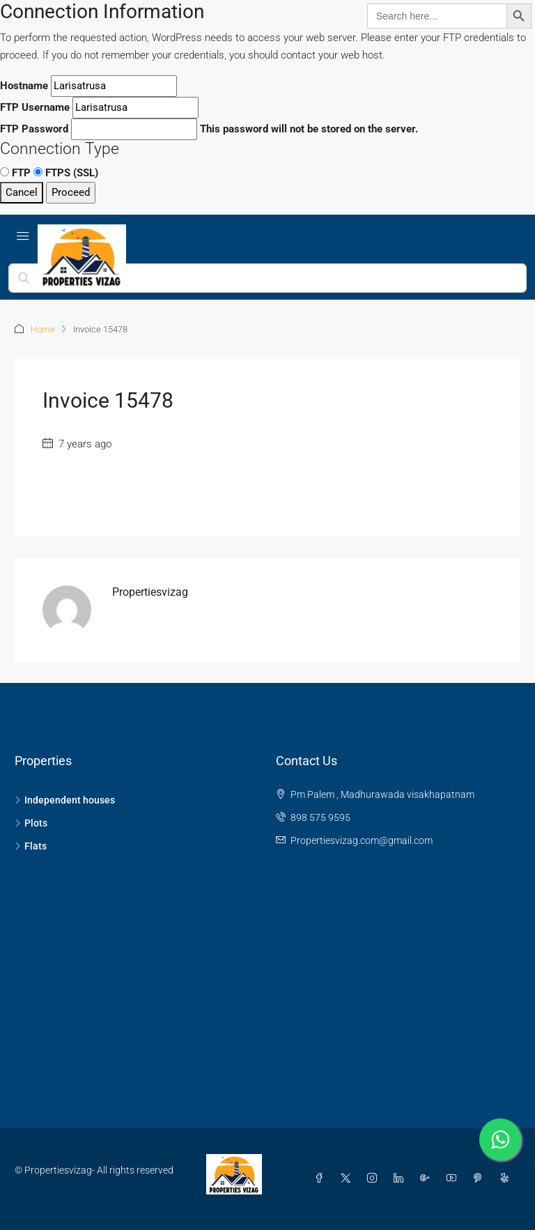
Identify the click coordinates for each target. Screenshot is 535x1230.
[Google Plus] (427, 1178)
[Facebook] (321, 1178)
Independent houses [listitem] (65, 800)
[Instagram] (374, 1178)
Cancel (22, 192)
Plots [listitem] (31, 823)
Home (43, 329)
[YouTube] (454, 1178)
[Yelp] (507, 1178)
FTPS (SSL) (65, 173)
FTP (15, 173)
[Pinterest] (480, 1178)
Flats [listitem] (31, 846)
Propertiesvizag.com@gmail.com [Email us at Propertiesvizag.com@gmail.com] (361, 840)
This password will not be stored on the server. (209, 129)
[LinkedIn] (401, 1178)
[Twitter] (348, 1178)
